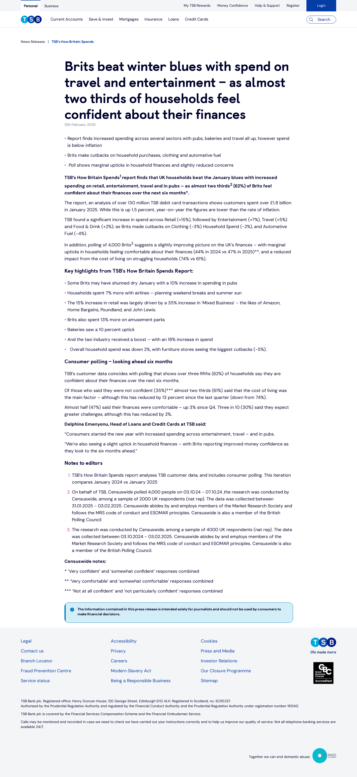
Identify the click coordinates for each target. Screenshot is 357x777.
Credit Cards (196, 19)
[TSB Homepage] (31, 20)
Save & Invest (101, 19)
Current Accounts (67, 19)
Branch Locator (37, 661)
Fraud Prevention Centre (46, 671)
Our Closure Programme (226, 671)
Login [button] (321, 5)
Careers (119, 661)
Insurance (153, 19)
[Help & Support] (267, 5)
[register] (293, 5)
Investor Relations (219, 661)
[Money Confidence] (232, 5)
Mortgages (129, 19)
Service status (35, 681)
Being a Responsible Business (141, 681)
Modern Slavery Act (131, 671)
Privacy (118, 651)
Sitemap (209, 681)
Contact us (32, 651)
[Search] (321, 20)
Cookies (209, 641)
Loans (173, 19)
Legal (26, 641)
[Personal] (30, 5)
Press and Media (218, 651)
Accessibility (124, 641)
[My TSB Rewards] (197, 5)
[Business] (51, 5)
